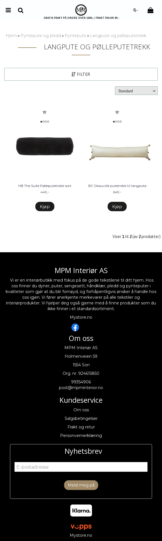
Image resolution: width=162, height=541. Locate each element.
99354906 (81, 382)
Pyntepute (75, 35)
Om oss (81, 409)
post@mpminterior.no (81, 387)
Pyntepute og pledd (40, 35)
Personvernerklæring (81, 435)
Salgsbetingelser (81, 418)
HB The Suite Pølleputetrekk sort (44, 186)
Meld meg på (81, 485)
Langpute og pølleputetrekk (118, 35)
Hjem (11, 35)
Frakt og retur (81, 427)
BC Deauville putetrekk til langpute (117, 186)
